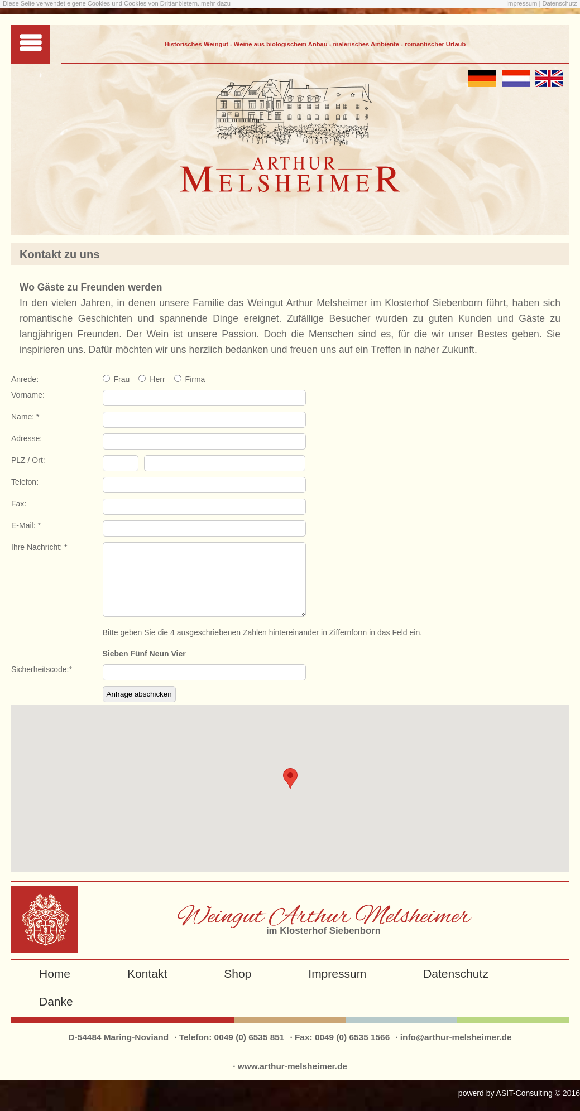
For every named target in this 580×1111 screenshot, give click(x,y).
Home (54, 986)
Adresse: (26, 438)
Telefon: (25, 481)
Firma (195, 379)
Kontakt (147, 986)
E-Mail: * (26, 525)
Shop (237, 986)
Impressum (522, 3)
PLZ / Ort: (28, 460)
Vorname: (28, 394)
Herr (157, 379)
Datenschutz (559, 3)
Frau (122, 379)
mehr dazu (216, 3)
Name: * (25, 416)
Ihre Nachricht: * (39, 547)
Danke (56, 1014)
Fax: (18, 503)
